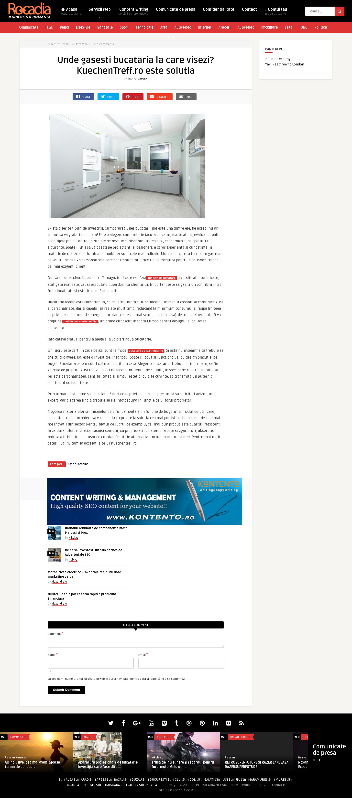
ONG (304, 27)
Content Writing (133, 13)
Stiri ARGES (97, 779)
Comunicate (28, 27)
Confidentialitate (218, 9)
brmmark (84, 757)
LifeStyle (83, 27)
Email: (143, 654)
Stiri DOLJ (189, 779)
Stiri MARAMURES (254, 779)
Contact (249, 9)
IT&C (49, 27)
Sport (124, 27)
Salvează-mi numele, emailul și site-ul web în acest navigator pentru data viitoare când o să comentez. (117, 679)
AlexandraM (59, 581)
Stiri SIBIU (87, 785)
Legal (289, 27)
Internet (204, 27)
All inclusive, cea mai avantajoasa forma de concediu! (32, 764)
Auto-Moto (183, 27)
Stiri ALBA (66, 779)
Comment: (55, 633)
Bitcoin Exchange (279, 59)
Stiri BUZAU (133, 779)
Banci (64, 27)
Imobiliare (269, 27)
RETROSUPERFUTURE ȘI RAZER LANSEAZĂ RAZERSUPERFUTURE (256, 764)
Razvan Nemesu (16, 757)
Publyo (73, 559)
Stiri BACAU (115, 779)
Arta (163, 27)
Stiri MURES (277, 779)
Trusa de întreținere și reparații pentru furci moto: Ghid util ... (183, 764)
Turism (172, 38)
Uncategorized (240, 737)
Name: (53, 654)
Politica (321, 27)
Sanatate (105, 27)
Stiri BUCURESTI (155, 779)
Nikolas (73, 537)
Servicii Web (100, 10)
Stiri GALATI (205, 779)
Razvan (142, 79)
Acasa (71, 13)
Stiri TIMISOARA (108, 785)
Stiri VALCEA (129, 785)
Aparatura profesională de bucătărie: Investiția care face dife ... (108, 764)
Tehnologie (144, 27)
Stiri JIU (234, 779)
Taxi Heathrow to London (284, 64)
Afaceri (225, 27)
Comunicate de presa (175, 9)
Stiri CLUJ (175, 779)
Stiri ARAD (81, 779)
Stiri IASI (221, 779)
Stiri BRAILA (148, 785)
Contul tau (275, 13)
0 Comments (105, 44)
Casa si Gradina (78, 464)
